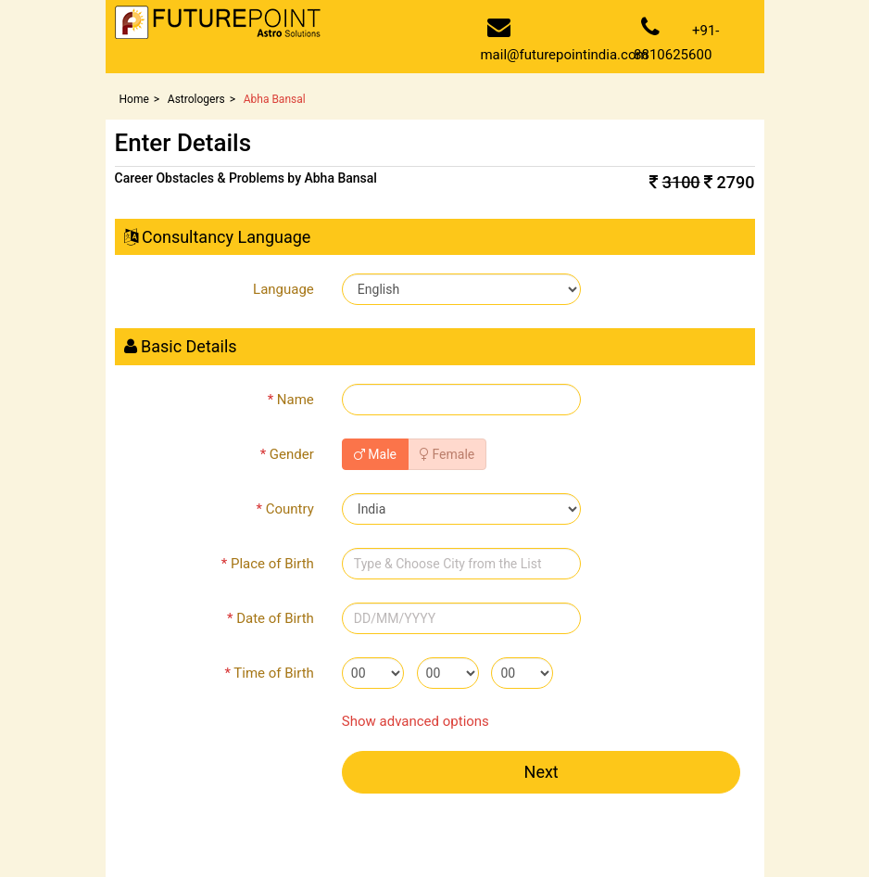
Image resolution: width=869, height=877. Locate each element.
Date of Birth (270, 618)
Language (283, 289)
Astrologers (196, 99)
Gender (287, 454)
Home (134, 99)
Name (291, 399)
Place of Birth (267, 563)
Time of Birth (268, 673)
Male (375, 454)
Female (447, 454)
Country (285, 509)
